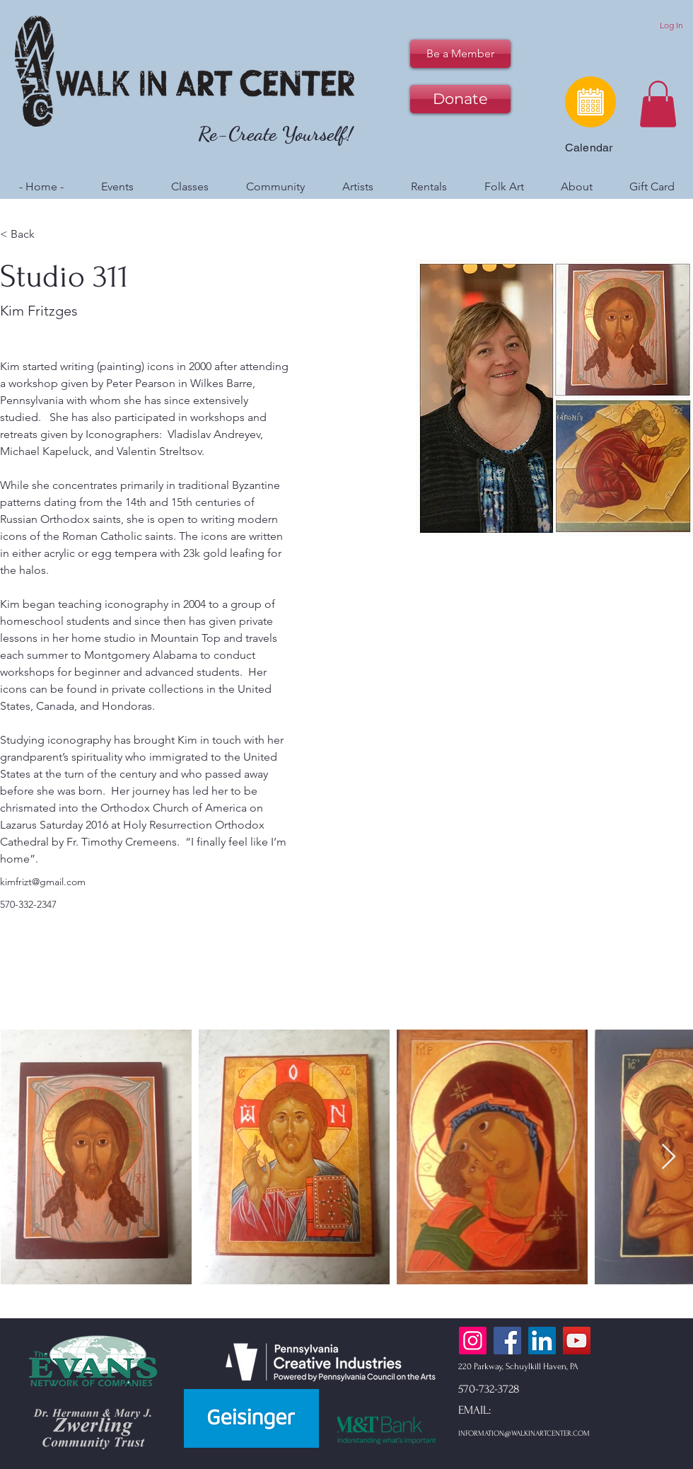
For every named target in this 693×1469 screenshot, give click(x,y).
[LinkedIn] (542, 1340)
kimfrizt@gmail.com (43, 881)
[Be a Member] (460, 54)
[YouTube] (576, 1340)
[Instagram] (473, 1340)
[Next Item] (668, 1157)
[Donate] (460, 99)
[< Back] (28, 234)
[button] (658, 104)
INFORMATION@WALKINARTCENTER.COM (524, 1433)
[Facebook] (507, 1340)
